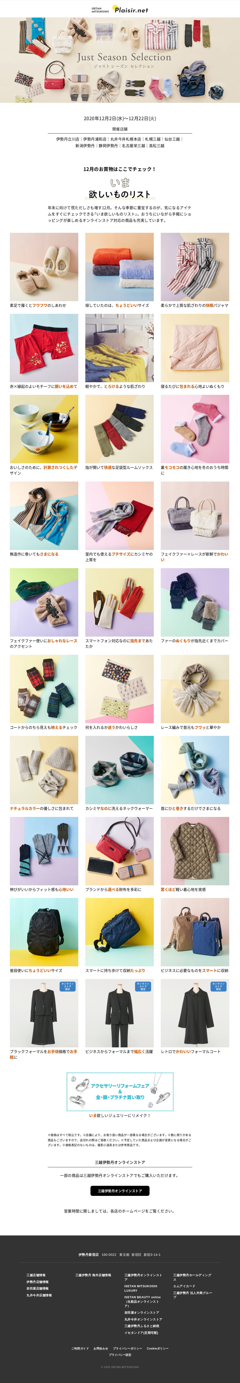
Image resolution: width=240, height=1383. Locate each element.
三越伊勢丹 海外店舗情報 (93, 1275)
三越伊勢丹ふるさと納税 (141, 1326)
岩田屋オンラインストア (141, 1312)
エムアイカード (184, 1286)
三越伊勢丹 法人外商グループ (192, 1295)
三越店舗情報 (35, 1275)
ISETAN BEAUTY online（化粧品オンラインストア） (142, 1301)
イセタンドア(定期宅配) (141, 1333)
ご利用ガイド (80, 1348)
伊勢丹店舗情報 (37, 1282)
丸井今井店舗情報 (39, 1295)
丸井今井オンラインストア (143, 1319)
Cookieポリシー (158, 1348)
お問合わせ (101, 1348)
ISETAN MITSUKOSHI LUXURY (140, 1288)
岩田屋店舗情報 (37, 1288)
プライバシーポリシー (127, 1348)
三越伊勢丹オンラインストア (120, 1190)
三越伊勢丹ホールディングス (192, 1277)
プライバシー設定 (120, 1355)
